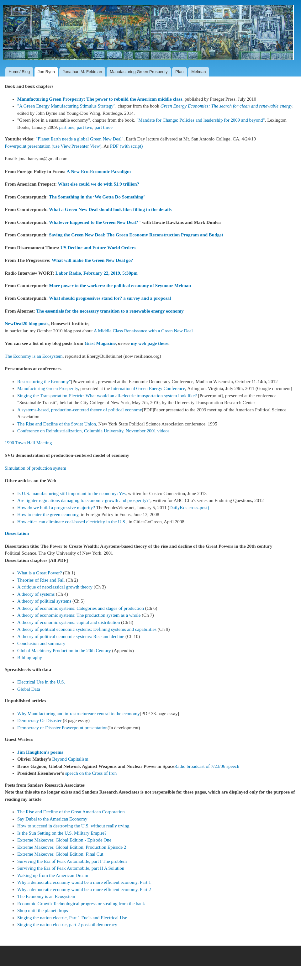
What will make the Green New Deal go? (92, 260)
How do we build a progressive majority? (56, 507)
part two (84, 127)
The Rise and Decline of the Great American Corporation (71, 811)
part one (67, 127)
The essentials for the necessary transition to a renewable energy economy (110, 311)
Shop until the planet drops (42, 910)
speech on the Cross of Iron (91, 773)
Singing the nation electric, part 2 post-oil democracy (67, 924)
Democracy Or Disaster (40, 720)
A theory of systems (36, 594)
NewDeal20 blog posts (27, 323)
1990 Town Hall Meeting (28, 442)
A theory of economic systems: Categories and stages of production (80, 608)
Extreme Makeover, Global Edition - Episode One (64, 839)
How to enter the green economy (47, 514)
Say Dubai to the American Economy (52, 818)
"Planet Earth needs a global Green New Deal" (80, 138)
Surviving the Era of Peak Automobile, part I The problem (72, 861)
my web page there (149, 343)
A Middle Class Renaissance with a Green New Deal (143, 330)
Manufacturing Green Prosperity (138, 71)
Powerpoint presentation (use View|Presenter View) (53, 146)
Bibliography (29, 657)
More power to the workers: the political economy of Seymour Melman (120, 285)
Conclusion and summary (41, 643)
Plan (179, 71)
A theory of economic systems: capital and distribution (68, 622)
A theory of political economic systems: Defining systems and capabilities (86, 629)
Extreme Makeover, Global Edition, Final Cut (60, 854)
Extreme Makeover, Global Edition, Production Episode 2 (71, 847)
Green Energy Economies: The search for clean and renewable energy (226, 105)
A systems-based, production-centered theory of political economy (79, 409)
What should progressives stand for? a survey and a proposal (110, 298)
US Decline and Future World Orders (98, 247)
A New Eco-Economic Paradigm (98, 171)
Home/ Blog (19, 71)
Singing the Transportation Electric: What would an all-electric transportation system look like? (107, 395)
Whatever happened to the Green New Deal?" (95, 222)
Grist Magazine (99, 343)
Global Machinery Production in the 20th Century (64, 650)
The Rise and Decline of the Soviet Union (56, 423)
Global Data (28, 689)
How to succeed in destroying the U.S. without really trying (73, 825)
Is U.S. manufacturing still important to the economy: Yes (71, 493)
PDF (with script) (126, 146)
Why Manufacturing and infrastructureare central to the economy (78, 713)
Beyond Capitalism (70, 759)
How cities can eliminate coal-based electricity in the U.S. (71, 521)
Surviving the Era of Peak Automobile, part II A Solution (70, 868)
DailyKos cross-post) (189, 507)
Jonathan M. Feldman (82, 71)
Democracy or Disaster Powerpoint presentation (62, 727)
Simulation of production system (35, 468)
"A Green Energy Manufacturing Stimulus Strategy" (66, 105)
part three (104, 127)
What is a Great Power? (39, 572)
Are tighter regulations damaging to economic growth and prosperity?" (83, 500)
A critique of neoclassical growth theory (54, 586)
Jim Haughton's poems (40, 752)
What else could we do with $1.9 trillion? (98, 184)
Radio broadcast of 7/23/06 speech (206, 766)
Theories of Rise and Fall (41, 580)
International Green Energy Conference (148, 388)
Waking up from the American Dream (52, 875)
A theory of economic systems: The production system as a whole (78, 615)
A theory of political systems (44, 601)
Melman (198, 71)
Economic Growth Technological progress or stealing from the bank (81, 903)
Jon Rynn (46, 71)
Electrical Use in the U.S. (41, 681)
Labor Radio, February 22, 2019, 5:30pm (96, 273)
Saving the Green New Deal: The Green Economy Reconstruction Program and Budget (136, 234)
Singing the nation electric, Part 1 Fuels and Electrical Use (72, 917)
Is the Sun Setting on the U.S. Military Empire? (62, 833)
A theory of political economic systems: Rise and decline (70, 636)
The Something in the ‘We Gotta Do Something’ (97, 196)
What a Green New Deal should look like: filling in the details (110, 209)
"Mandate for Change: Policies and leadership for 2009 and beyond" (200, 120)
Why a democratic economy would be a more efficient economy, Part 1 (84, 882)
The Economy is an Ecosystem (34, 356)
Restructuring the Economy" (44, 381)
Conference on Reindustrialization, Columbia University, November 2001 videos (93, 430)
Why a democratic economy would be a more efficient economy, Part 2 (84, 889)
